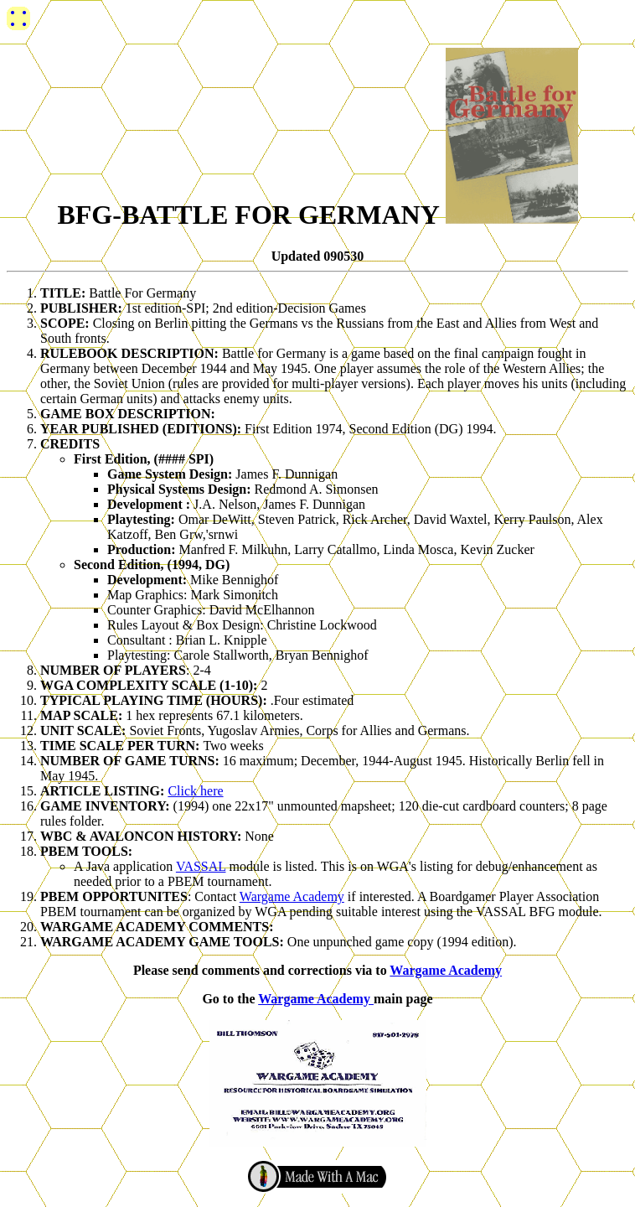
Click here (195, 791)
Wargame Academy (292, 896)
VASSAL (201, 866)
